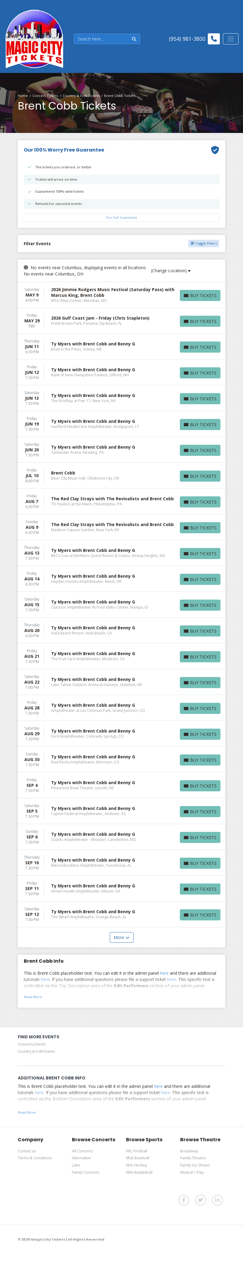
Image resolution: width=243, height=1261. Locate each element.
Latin (76, 1165)
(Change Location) (171, 270)
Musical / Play (192, 1172)
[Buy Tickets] (200, 295)
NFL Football (136, 1151)
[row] (121, 295)
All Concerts (82, 1151)
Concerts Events (32, 1044)
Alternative (81, 1157)
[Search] (101, 39)
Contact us (27, 1151)
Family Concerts (85, 1172)
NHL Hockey (136, 1165)
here (164, 973)
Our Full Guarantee (121, 217)
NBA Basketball (139, 1172)
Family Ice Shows (195, 1165)
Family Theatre (193, 1157)
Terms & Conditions (35, 1157)
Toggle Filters (204, 243)
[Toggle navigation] (230, 38)
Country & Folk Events (36, 1051)
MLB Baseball (137, 1157)
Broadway (189, 1151)
